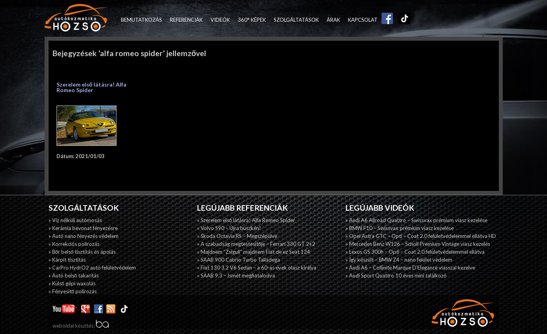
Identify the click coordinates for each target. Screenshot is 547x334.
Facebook (385, 20)
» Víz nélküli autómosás (75, 220)
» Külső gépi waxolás (72, 283)
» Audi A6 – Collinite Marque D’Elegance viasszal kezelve (410, 267)
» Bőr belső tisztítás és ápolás (82, 252)
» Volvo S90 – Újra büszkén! (229, 228)
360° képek (252, 20)
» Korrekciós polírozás (74, 244)
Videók (220, 20)
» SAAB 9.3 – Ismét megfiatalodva (236, 275)
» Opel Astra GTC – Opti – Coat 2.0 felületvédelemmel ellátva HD (421, 236)
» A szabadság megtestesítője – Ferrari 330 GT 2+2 (256, 244)
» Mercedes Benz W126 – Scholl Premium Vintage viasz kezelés (418, 244)
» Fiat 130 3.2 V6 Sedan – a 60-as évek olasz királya (256, 267)
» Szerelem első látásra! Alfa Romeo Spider (246, 220)
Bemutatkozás (141, 20)
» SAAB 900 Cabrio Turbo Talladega (238, 260)
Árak (333, 20)
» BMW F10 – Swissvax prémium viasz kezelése (400, 228)
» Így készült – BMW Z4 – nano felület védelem (399, 260)
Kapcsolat (363, 20)
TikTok (403, 20)
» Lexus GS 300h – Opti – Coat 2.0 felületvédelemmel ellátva (415, 252)
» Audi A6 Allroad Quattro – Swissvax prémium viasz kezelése (416, 220)
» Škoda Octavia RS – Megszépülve (237, 236)
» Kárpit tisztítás (67, 260)
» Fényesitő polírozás (73, 291)
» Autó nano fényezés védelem (83, 236)
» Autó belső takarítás (74, 275)
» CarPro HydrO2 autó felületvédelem (92, 267)
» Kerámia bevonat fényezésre (83, 228)
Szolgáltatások (296, 20)
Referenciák (186, 20)
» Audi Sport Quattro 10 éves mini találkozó (396, 275)
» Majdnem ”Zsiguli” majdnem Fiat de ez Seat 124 (253, 252)
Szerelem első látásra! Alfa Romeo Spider (91, 87)
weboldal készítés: (81, 326)
